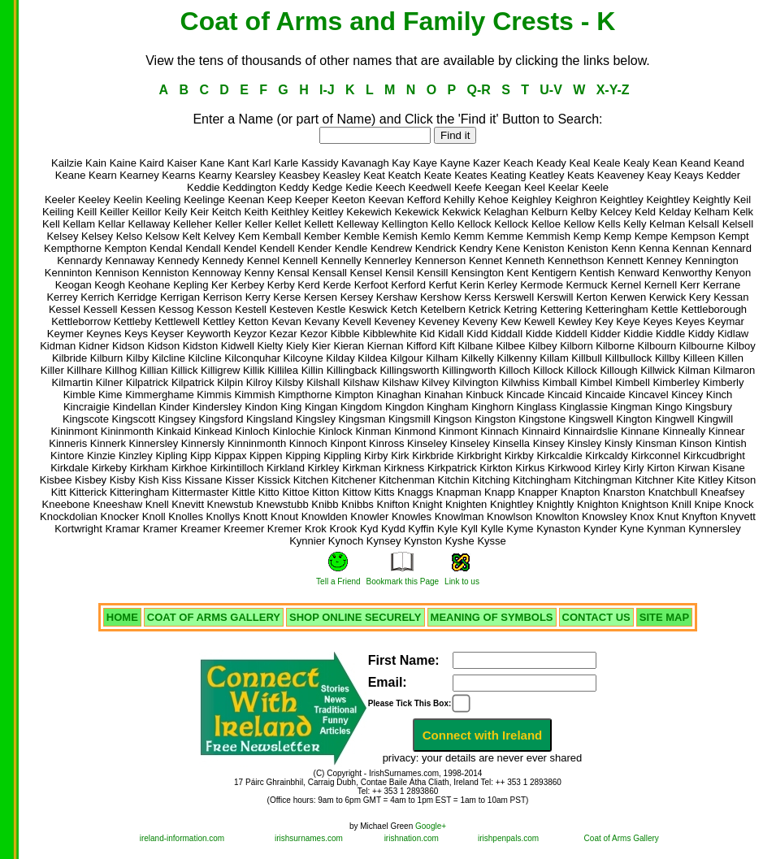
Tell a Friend (338, 581)
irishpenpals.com (508, 838)
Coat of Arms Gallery (621, 838)
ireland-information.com (182, 838)
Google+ (430, 826)
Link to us (461, 581)
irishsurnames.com (309, 838)
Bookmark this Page (403, 581)
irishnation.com (411, 838)
